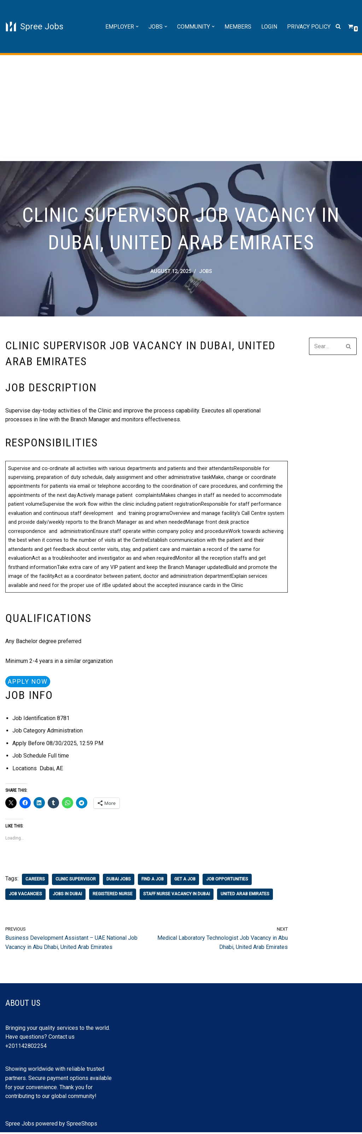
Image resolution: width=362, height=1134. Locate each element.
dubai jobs (118, 880)
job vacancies (25, 895)
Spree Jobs (19, 1125)
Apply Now (28, 682)
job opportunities (227, 880)
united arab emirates (245, 895)
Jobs (205, 272)
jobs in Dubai (67, 895)
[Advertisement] (181, 108)
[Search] (338, 26)
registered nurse (113, 895)
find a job (152, 880)
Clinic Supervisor (76, 880)
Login (269, 26)
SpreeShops (81, 1125)
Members (237, 26)
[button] (137, 26)
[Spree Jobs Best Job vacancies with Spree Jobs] (34, 26)
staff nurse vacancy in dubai (176, 895)
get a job (184, 880)
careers (35, 880)
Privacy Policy (309, 26)
